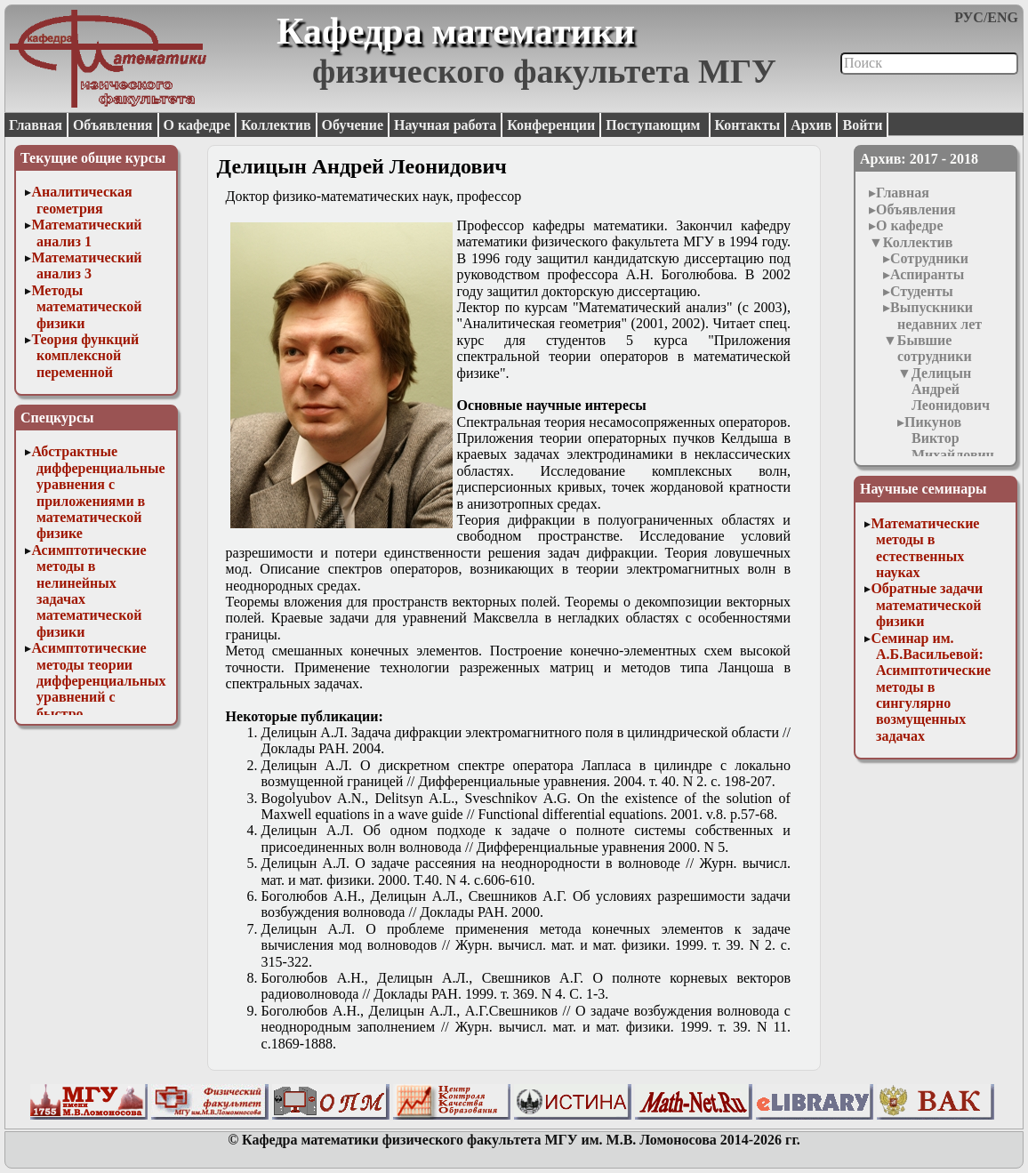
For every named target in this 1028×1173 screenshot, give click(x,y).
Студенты (921, 291)
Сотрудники (929, 258)
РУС (969, 17)
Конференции (551, 125)
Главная (35, 125)
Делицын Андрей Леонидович (951, 390)
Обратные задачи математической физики (927, 605)
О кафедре (197, 125)
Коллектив (276, 125)
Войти (862, 125)
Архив (811, 125)
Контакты (748, 125)
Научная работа (445, 125)
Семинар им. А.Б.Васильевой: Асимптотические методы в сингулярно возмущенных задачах (931, 687)
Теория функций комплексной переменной (85, 356)
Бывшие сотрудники (934, 348)
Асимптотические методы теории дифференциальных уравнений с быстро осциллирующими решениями (98, 696)
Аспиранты (927, 274)
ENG (1002, 17)
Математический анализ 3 (86, 265)
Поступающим (654, 125)
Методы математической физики (86, 307)
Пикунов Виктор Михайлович (949, 438)
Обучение (353, 125)
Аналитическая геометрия (81, 199)
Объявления (113, 125)
